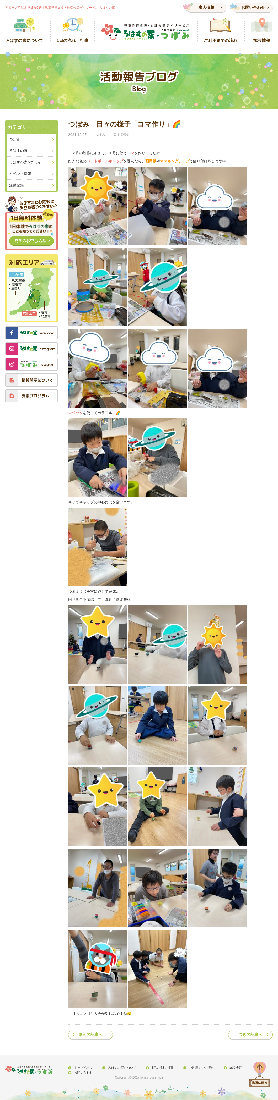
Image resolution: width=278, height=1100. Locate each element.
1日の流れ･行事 (160, 1068)
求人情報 (206, 7)
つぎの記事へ (250, 1034)
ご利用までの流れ (198, 1068)
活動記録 (121, 135)
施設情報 (232, 1068)
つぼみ (100, 135)
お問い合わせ (253, 7)
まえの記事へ (90, 1034)
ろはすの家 (18, 150)
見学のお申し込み (30, 240)
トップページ (82, 1068)
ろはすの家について (121, 1068)
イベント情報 (20, 174)
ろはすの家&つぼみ (25, 162)
